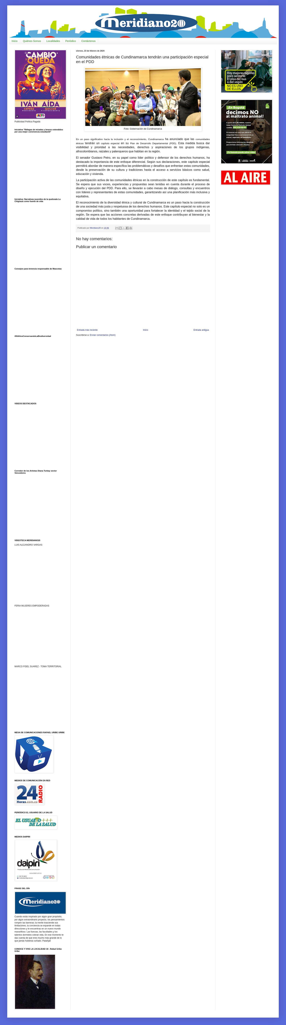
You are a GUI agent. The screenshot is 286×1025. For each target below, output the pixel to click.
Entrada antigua (201, 330)
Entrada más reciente (87, 330)
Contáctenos (88, 41)
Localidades (53, 41)
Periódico (70, 41)
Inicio (15, 41)
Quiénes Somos (32, 41)
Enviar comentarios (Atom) (102, 335)
